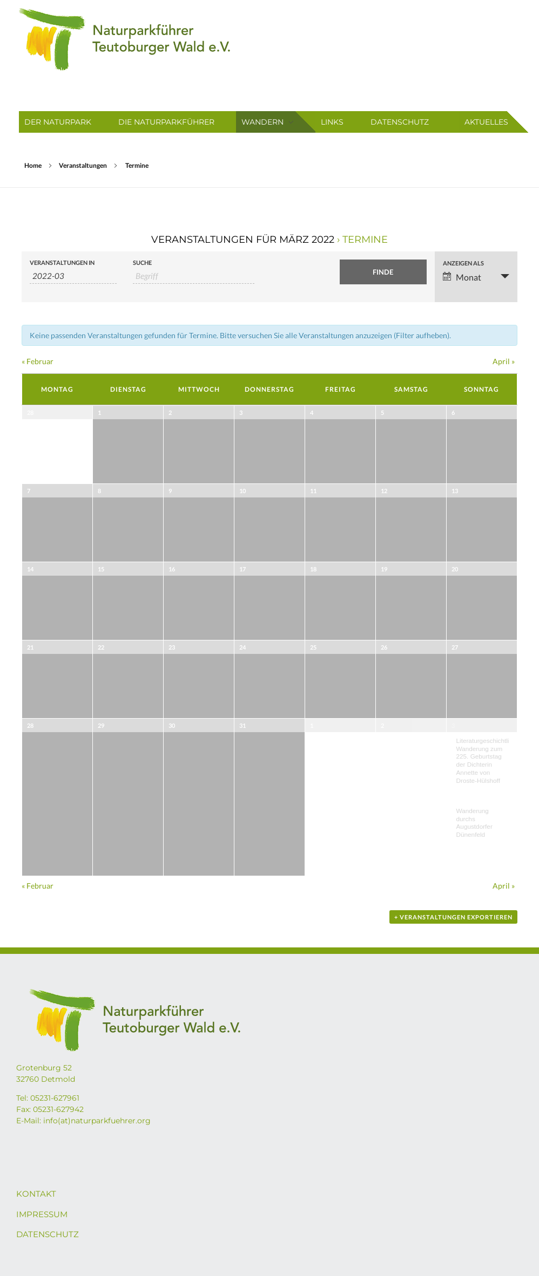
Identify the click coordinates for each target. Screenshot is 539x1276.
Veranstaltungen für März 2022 (242, 239)
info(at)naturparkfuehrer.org (97, 1120)
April (504, 361)
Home (33, 165)
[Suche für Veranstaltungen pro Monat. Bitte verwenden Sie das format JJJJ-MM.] (73, 276)
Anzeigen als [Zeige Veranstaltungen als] (463, 263)
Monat (462, 277)
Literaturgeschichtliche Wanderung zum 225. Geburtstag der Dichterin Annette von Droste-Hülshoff (488, 760)
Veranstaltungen (83, 165)
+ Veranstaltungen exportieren (453, 916)
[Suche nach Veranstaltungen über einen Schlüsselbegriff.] (193, 276)
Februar (37, 361)
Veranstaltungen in (62, 262)
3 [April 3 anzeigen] (453, 725)
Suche (142, 262)
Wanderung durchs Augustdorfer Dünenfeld (474, 822)
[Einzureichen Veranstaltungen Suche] (383, 272)
